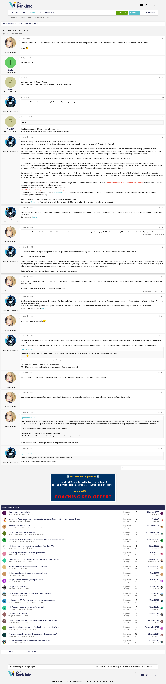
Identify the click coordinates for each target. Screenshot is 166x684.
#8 (155, 232)
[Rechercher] (148, 12)
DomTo (19, 603)
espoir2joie (20, 556)
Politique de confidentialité (130, 667)
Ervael (149, 624)
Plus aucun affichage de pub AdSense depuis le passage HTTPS (41, 629)
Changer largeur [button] (31, 667)
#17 (154, 456)
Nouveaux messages (20, 18)
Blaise (19, 590)
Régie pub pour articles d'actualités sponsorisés (35, 561)
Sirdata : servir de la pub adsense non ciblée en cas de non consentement (44, 547)
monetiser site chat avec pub (28, 534)
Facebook (37, 570)
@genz (41, 207)
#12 (154, 321)
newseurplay (21, 644)
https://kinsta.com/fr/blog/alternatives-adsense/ (133, 187)
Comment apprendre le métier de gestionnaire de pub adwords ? (41, 642)
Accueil (148, 667)
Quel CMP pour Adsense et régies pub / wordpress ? (36, 574)
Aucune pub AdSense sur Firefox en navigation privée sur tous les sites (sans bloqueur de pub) (52, 527)
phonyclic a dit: (35, 425)
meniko (19, 610)
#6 (155, 137)
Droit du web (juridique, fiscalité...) (42, 610)
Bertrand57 (20, 617)
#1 (155, 38)
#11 (154, 301)
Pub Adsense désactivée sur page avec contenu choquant (39, 601)
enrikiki (19, 536)
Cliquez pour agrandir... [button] (92, 444)
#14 (154, 380)
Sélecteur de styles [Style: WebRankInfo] (18, 667)
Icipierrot (19, 651)
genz (12, 34)
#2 (155, 58)
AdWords (39, 644)
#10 (154, 281)
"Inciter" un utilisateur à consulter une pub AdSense (36, 581)
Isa (18, 576)
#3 (155, 77)
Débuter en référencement (44, 543)
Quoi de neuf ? (47, 13)
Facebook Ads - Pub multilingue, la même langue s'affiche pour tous (42, 568)
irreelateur (20, 522)
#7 (155, 212)
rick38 (149, 543)
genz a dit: (33, 357)
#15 (154, 400)
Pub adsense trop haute (26, 622)
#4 (155, 97)
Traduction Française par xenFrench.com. (101, 681)
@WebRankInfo (68, 197)
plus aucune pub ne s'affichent (28, 520)
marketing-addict (145, 570)
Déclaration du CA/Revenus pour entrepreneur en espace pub (40, 608)
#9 (155, 252)
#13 (154, 341)
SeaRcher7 (147, 644)
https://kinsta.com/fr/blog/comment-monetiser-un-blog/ (50, 195)
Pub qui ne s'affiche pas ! (26, 595)
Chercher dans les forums (40, 18)
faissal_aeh (20, 637)
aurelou (19, 570)
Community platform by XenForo (70, 681)
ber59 (18, 631)
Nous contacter (100, 667)
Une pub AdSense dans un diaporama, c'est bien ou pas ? (38, 649)
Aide (142, 667)
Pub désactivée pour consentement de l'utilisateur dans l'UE (39, 554)
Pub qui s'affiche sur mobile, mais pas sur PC (34, 588)
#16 (154, 419)
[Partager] (151, 38)
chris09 (19, 543)
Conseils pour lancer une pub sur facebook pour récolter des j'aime (42, 635)
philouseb (20, 597)
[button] (55, 12)
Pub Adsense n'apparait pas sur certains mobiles (35, 615)
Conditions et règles (113, 667)
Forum (33, 13)
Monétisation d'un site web (41, 536)
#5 (155, 117)
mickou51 (20, 529)
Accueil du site (19, 13)
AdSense (38, 522)
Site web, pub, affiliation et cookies (30, 541)
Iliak (18, 583)
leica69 (148, 637)
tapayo (19, 624)
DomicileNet (20, 549)
